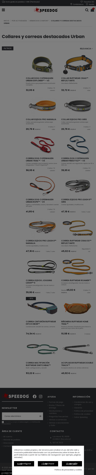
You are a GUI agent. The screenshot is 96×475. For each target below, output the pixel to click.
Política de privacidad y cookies (68, 470)
